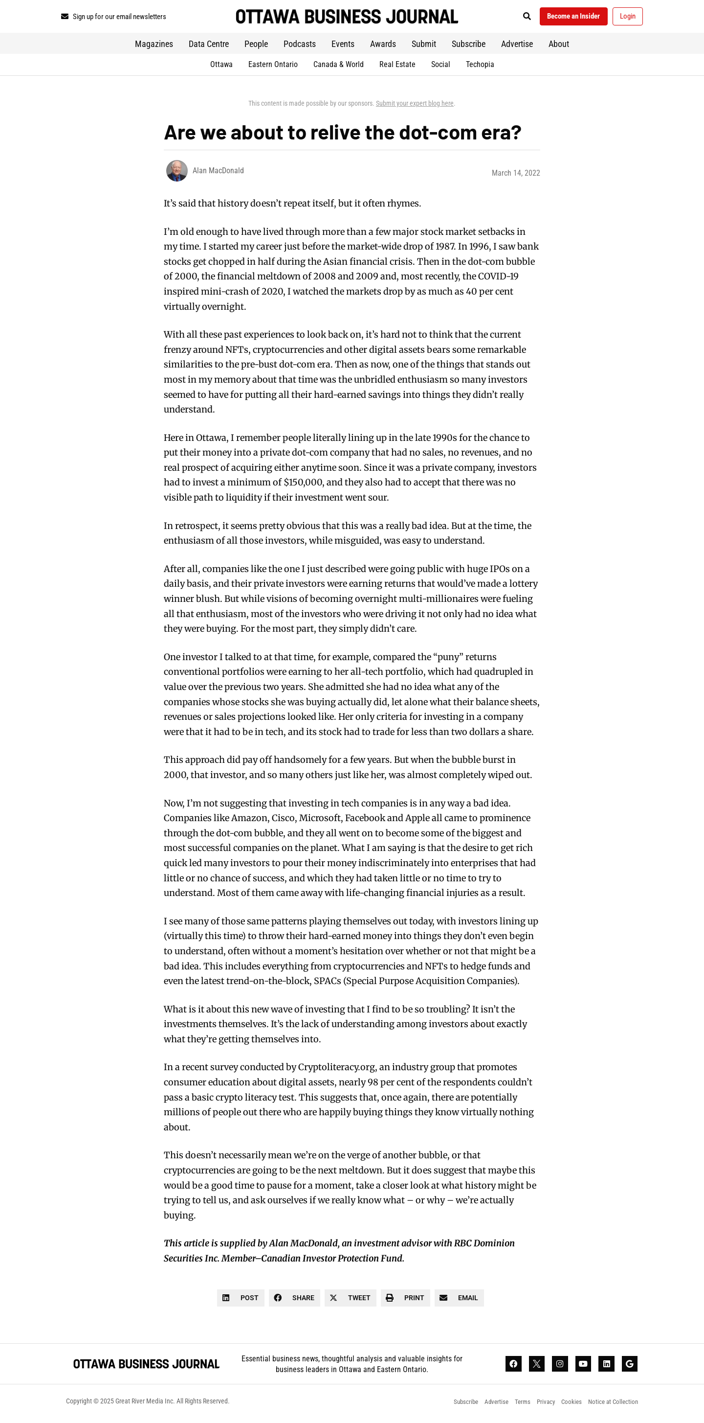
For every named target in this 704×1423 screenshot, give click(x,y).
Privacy (539, 1406)
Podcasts (300, 47)
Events (342, 47)
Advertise (517, 47)
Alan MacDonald (218, 173)
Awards (383, 47)
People (256, 47)
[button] (515, 18)
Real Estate (397, 67)
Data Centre (209, 47)
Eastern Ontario (273, 67)
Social (440, 67)
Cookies (567, 1406)
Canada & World (338, 67)
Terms (514, 1406)
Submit (424, 47)
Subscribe (468, 47)
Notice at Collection (611, 1406)
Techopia (480, 67)
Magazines (154, 47)
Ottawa (221, 67)
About (559, 47)
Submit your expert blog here (415, 106)
